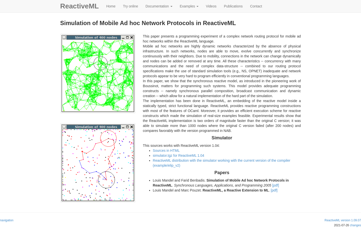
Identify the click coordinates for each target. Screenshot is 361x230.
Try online (130, 6)
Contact (256, 6)
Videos (211, 6)
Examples (189, 6)
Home (110, 6)
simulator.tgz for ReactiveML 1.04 (178, 155)
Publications (233, 6)
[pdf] (275, 185)
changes (355, 225)
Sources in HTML (166, 151)
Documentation (158, 6)
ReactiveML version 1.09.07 (343, 220)
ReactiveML (79, 6)
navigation (6, 220)
